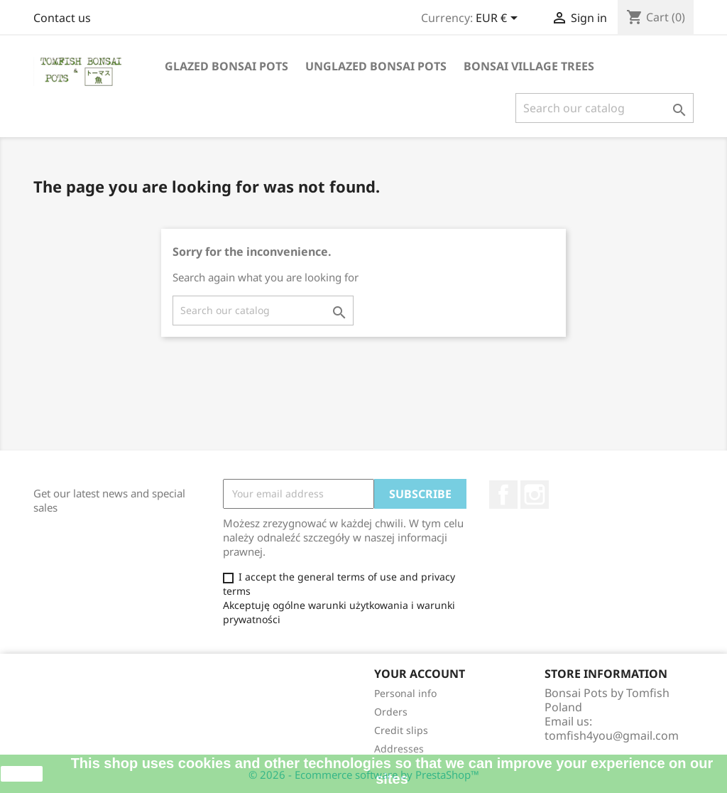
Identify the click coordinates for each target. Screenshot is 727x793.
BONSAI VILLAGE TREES (529, 66)
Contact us (62, 18)
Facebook (503, 494)
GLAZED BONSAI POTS (226, 66)
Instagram (534, 494)
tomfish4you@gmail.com (612, 735)
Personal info (405, 693)
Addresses (399, 748)
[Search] (604, 108)
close (21, 773)
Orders (391, 711)
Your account (419, 673)
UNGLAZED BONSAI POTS (376, 66)
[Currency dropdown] (499, 19)
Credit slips (401, 730)
